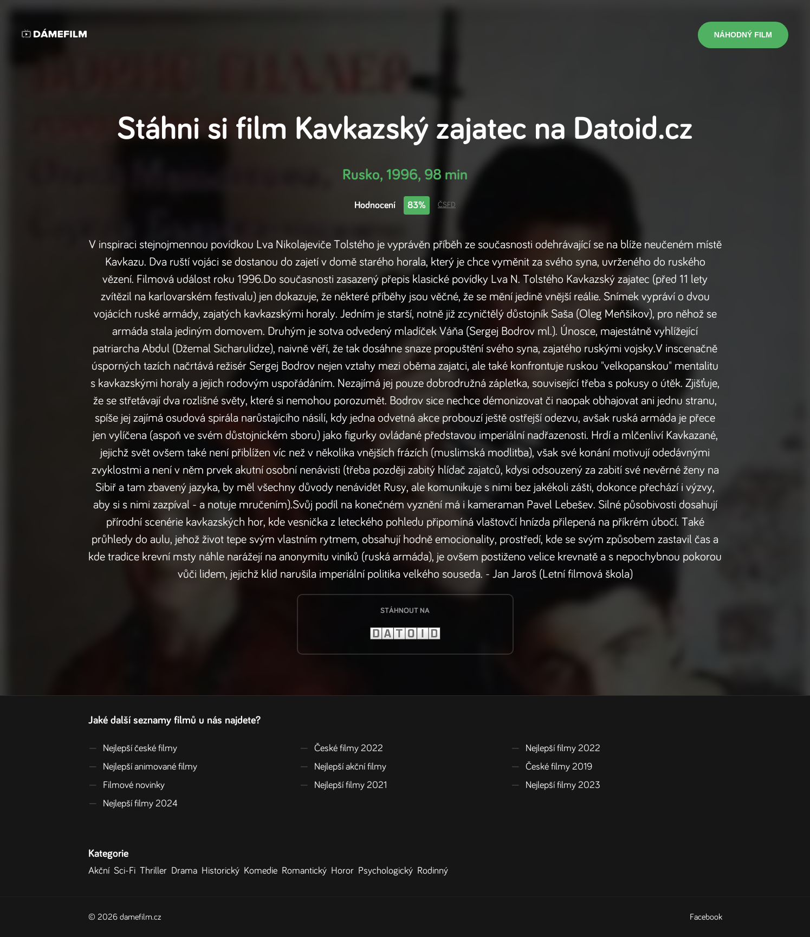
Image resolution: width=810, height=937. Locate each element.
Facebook (706, 917)
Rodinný (434, 871)
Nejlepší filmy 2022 (555, 748)
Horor (344, 871)
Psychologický (387, 871)
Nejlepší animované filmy (142, 766)
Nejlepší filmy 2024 (133, 803)
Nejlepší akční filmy (343, 766)
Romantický (306, 871)
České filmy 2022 (341, 748)
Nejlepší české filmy (132, 748)
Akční (101, 871)
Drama (186, 871)
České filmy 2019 (551, 766)
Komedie (263, 871)
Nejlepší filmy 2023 (555, 785)
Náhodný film (743, 34)
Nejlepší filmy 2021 (343, 785)
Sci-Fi (127, 871)
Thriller (155, 871)
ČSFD (447, 205)
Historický (223, 871)
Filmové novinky (126, 785)
